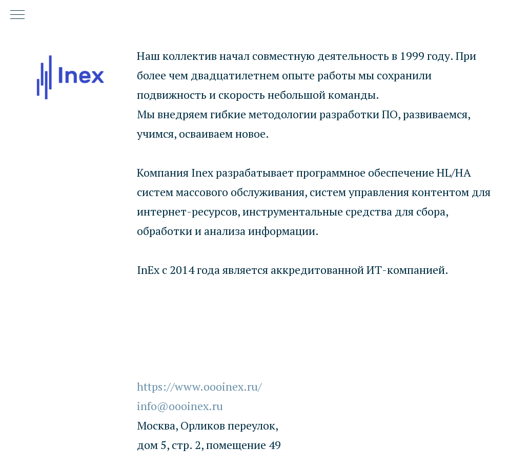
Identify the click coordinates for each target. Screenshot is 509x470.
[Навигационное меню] (17, 15)
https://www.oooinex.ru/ (199, 386)
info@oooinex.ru (180, 405)
